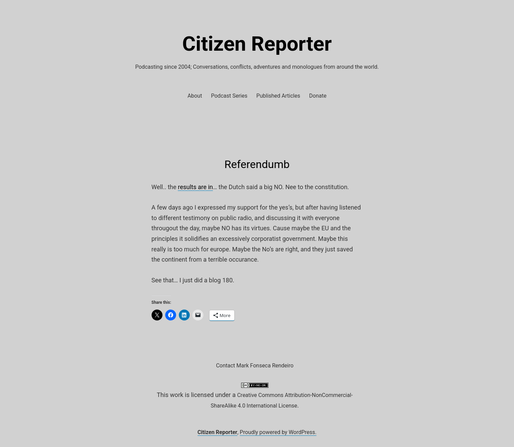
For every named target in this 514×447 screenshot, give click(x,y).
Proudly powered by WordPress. (278, 432)
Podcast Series (229, 96)
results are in (195, 187)
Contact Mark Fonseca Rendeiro (254, 365)
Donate (318, 96)
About (195, 96)
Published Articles (278, 96)
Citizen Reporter (257, 44)
